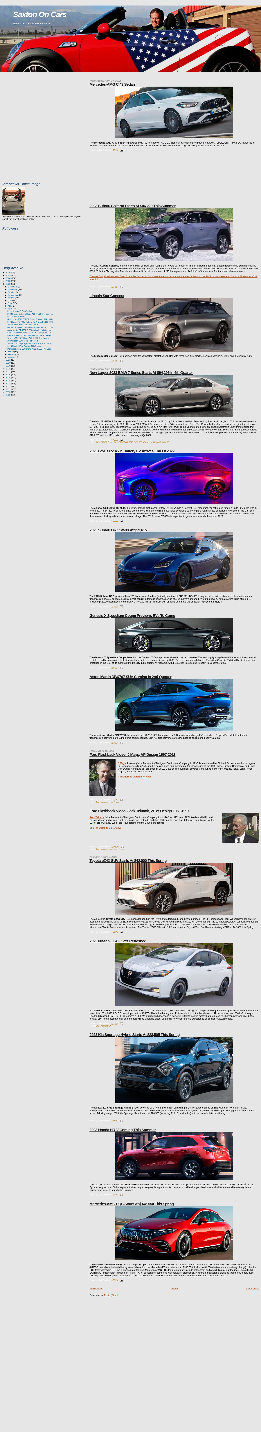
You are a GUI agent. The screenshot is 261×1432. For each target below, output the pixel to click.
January (12, 357)
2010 (8, 392)
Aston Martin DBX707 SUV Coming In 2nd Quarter (130, 677)
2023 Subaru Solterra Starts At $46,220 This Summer (132, 206)
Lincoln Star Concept (106, 296)
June (10, 303)
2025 (8, 275)
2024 (8, 278)
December (13, 287)
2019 (8, 365)
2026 (8, 272)
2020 (8, 363)
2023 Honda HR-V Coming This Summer (122, 1130)
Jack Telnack (96, 817)
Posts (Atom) (111, 1295)
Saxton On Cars (39, 14)
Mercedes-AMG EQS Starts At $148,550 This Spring (131, 1204)
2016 (8, 374)
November (13, 289)
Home (174, 1288)
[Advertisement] (117, 180)
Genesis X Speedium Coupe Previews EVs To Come (132, 615)
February (12, 354)
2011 (8, 389)
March (11, 352)
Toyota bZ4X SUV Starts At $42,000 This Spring (128, 860)
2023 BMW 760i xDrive (138, 442)
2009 (8, 395)
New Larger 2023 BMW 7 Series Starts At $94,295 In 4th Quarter (141, 372)
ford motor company (104, 802)
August (11, 297)
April (10, 308)
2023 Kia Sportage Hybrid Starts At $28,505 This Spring (134, 1034)
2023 (8, 281)
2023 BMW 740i (121, 442)
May (10, 306)
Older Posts (252, 1288)
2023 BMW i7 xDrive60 (159, 442)
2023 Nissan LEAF (104, 1026)
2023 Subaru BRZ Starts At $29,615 (118, 530)
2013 (8, 383)
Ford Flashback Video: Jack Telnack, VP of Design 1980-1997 (139, 811)
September (13, 295)
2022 (8, 284)
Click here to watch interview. (134, 776)
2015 (8, 377)
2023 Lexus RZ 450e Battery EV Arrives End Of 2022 (131, 451)
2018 (8, 368)
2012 (8, 386)
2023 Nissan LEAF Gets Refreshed (117, 941)
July (10, 300)
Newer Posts (96, 1288)
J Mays (122, 763)
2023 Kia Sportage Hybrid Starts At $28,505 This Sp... (30, 343)
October (12, 292)
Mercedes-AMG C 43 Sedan (112, 84)
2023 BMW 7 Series (104, 442)
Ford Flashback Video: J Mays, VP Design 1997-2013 (132, 754)
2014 (8, 380)
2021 (8, 360)
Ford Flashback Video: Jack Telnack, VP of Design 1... (30, 335)
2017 (8, 371)
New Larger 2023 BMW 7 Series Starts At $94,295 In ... (31, 319)
